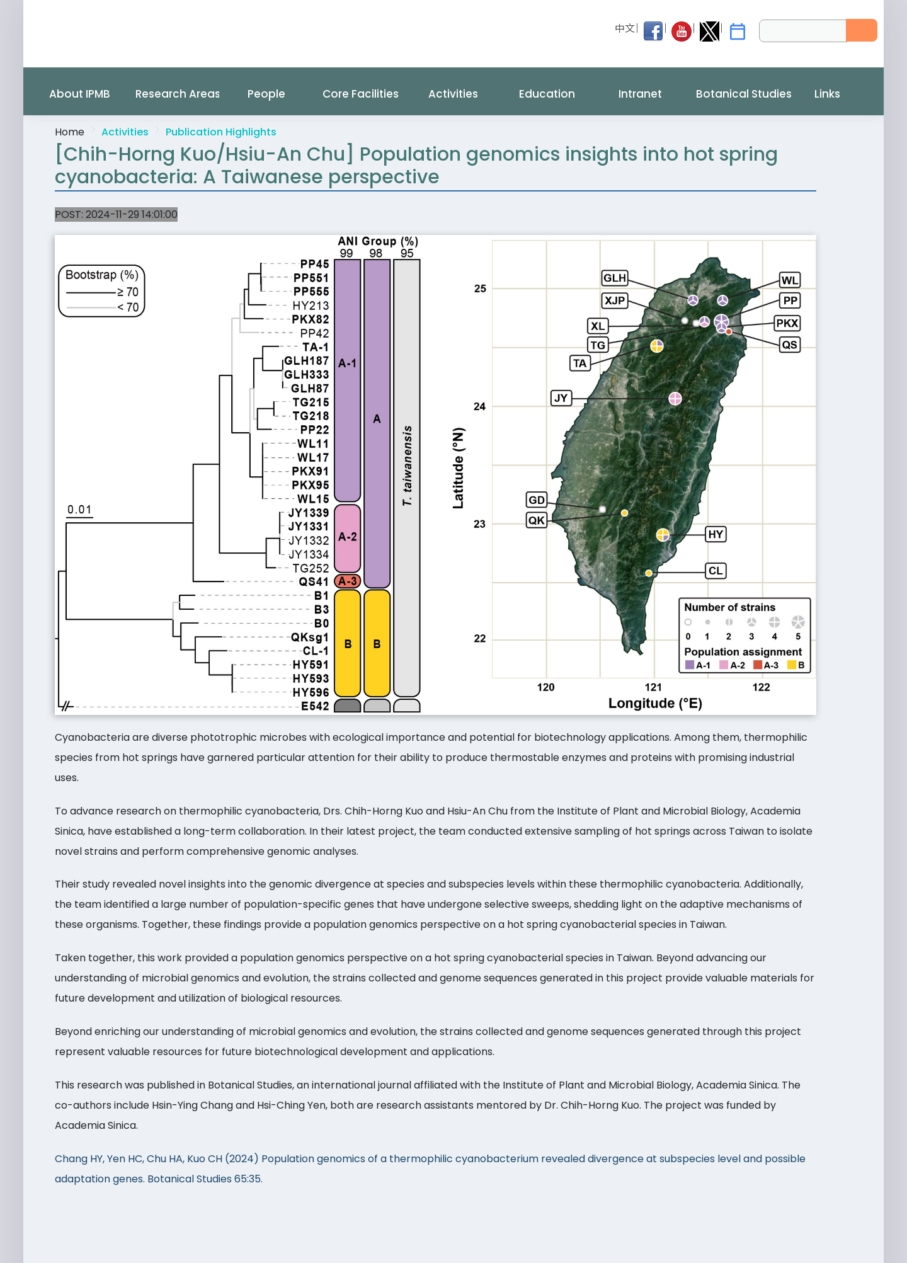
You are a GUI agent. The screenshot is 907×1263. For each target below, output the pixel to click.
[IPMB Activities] (737, 31)
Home (69, 132)
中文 (625, 28)
